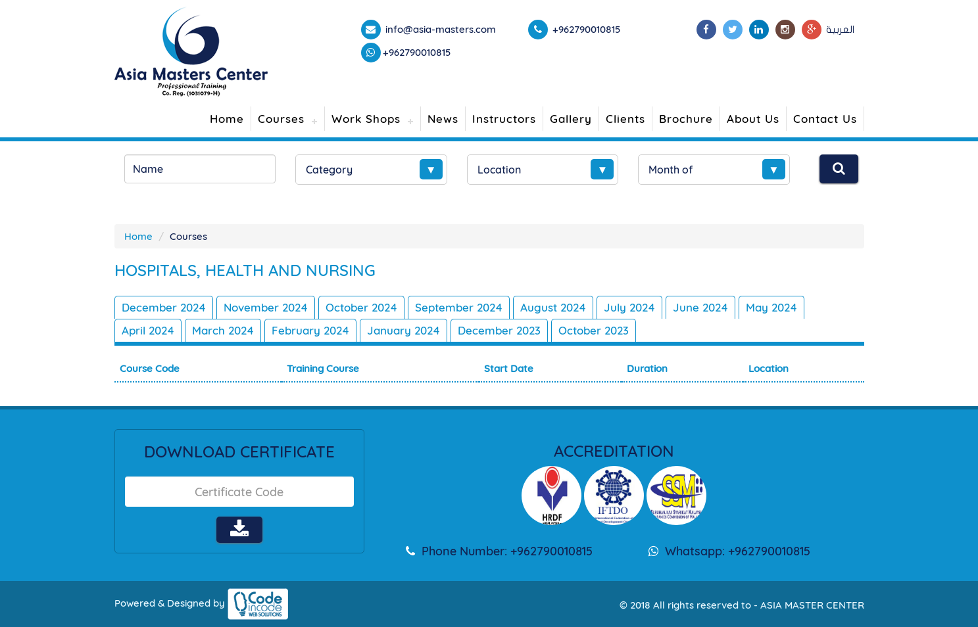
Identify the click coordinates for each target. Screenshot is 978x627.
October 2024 (361, 307)
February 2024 (310, 330)
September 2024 (458, 307)
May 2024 (771, 307)
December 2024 (164, 307)
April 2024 (148, 330)
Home (227, 119)
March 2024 (223, 330)
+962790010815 (417, 52)
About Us (753, 119)
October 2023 (593, 330)
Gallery (571, 119)
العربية (840, 29)
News (443, 119)
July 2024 (629, 307)
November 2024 (266, 307)
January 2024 (403, 330)
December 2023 (499, 330)
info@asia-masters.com (439, 29)
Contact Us (825, 119)
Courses (281, 119)
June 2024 (700, 307)
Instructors (504, 119)
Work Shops (366, 119)
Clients (625, 119)
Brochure (686, 119)
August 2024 (553, 307)
